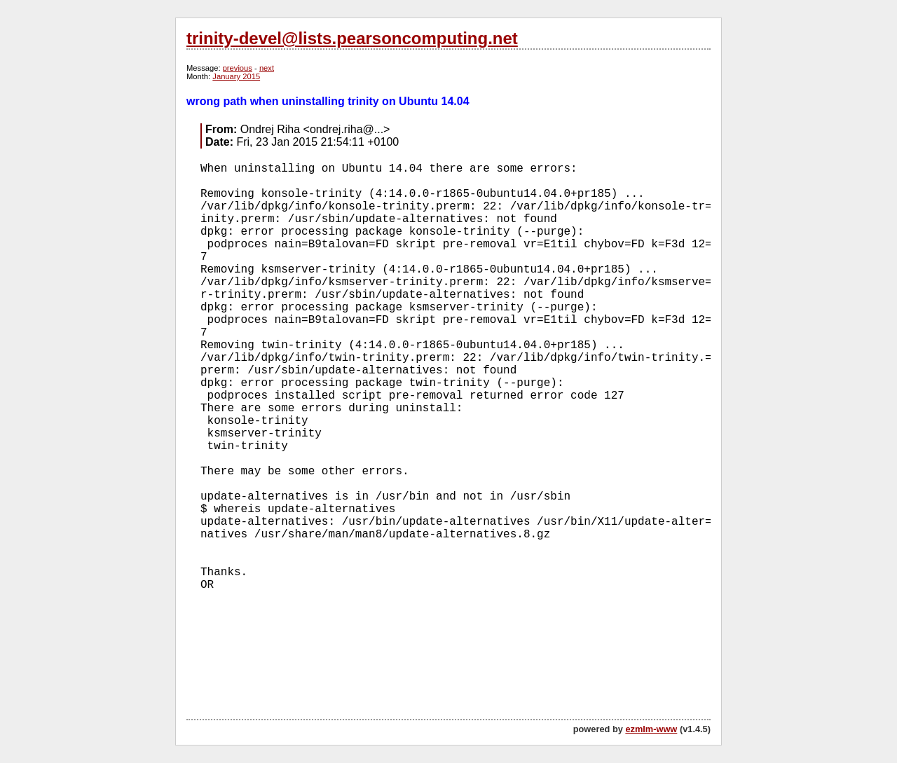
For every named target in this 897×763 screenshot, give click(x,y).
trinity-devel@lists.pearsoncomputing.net (352, 38)
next (266, 68)
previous (237, 68)
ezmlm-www (651, 729)
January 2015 (236, 76)
